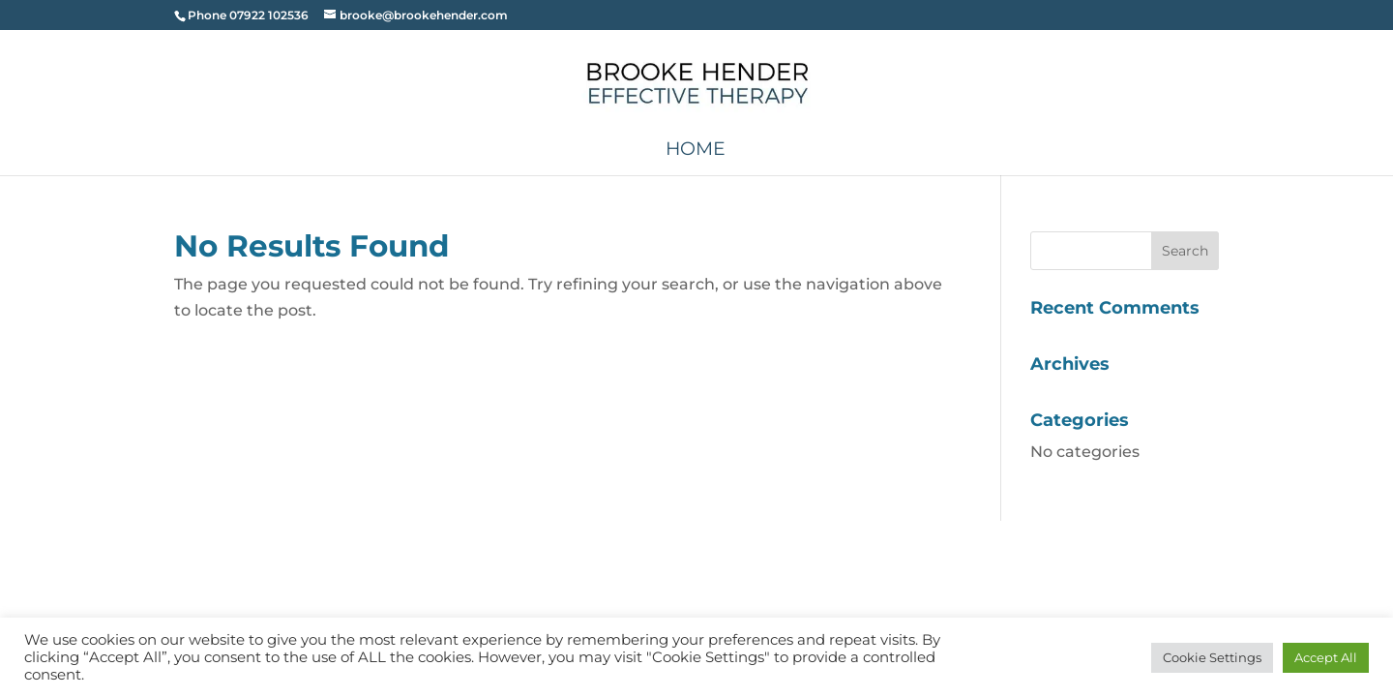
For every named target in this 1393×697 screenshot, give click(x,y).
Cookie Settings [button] (1212, 657)
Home (696, 151)
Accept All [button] (1325, 657)
